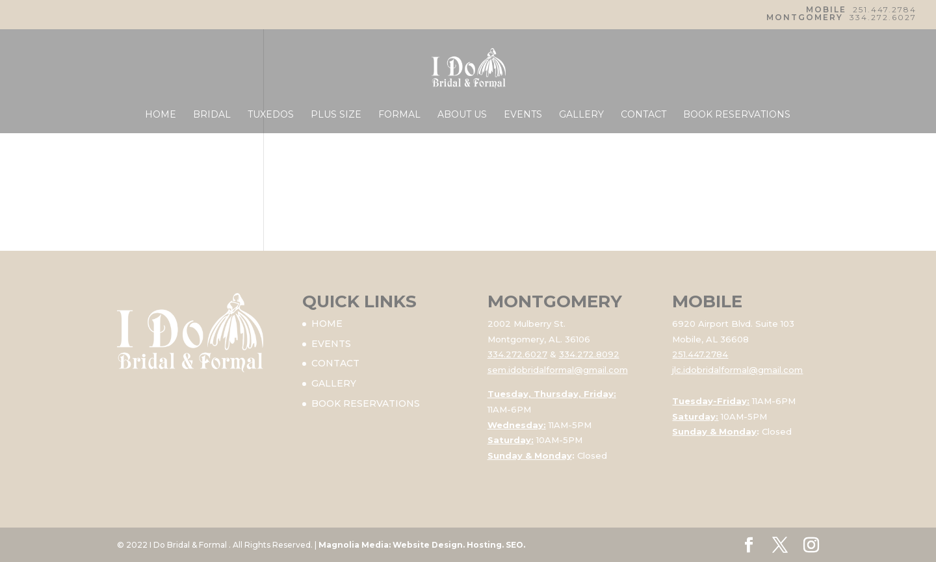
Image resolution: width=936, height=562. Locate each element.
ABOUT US (462, 115)
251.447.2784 (884, 9)
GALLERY (581, 115)
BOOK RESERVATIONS (736, 115)
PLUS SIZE (336, 115)
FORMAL (399, 115)
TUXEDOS (271, 115)
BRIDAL (212, 115)
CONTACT (643, 115)
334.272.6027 (883, 17)
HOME (160, 115)
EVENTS (523, 115)
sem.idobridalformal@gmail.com (558, 369)
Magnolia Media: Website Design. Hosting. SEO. (421, 545)
